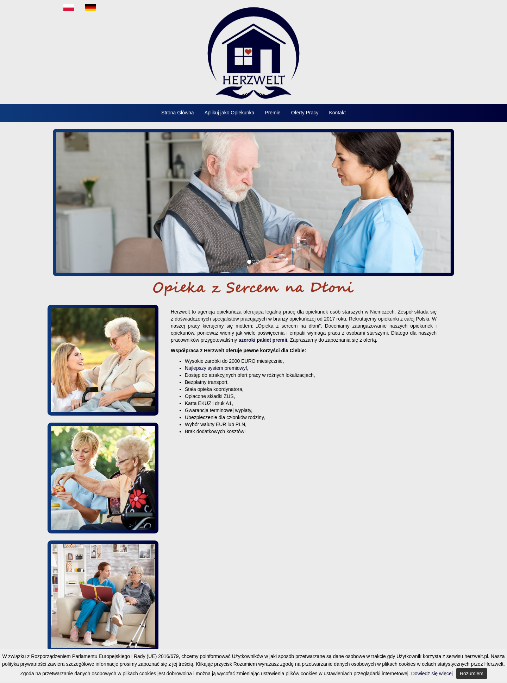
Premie (272, 112)
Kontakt (337, 112)
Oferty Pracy (305, 112)
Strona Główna (177, 112)
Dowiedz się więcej (432, 673)
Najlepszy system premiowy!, (217, 368)
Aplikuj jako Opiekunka (230, 112)
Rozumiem (471, 673)
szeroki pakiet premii (262, 340)
